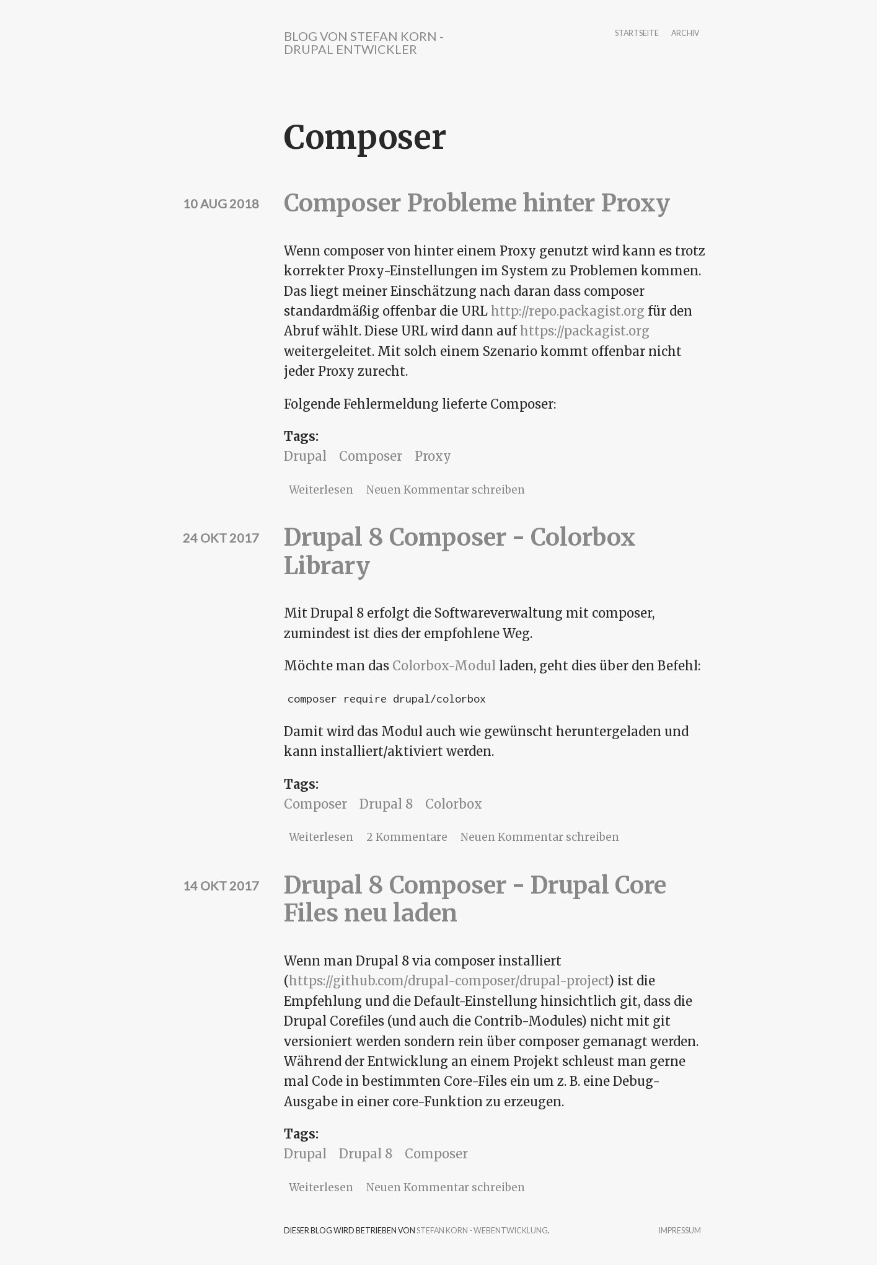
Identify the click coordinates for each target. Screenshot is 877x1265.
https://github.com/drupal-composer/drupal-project (449, 980)
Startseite (637, 34)
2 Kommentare (406, 837)
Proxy (433, 456)
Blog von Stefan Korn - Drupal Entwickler (364, 42)
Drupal (305, 456)
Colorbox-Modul (444, 665)
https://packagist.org (585, 331)
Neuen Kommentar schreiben (445, 490)
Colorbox (453, 804)
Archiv (685, 34)
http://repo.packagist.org (568, 311)
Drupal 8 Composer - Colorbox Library (460, 551)
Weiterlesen (321, 490)
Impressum (680, 1231)
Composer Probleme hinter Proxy (477, 203)
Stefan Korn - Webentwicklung (482, 1230)
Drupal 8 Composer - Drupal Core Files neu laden (475, 899)
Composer (370, 456)
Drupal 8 (386, 804)
